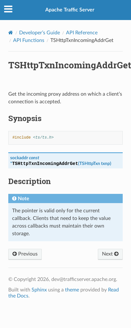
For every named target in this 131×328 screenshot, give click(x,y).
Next (110, 253)
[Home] (10, 32)
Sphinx (39, 289)
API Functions (28, 40)
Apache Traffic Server (69, 9)
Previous (25, 253)
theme (72, 289)
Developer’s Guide (39, 32)
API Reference (82, 32)
